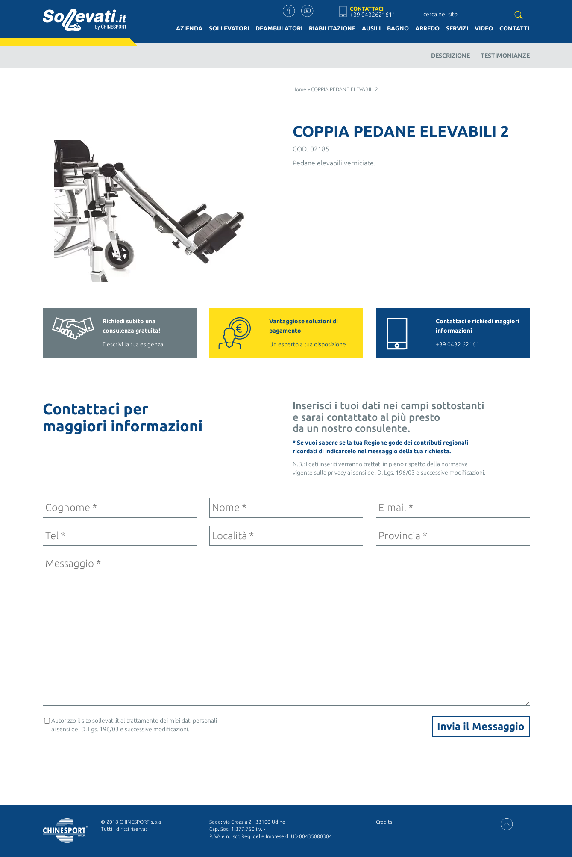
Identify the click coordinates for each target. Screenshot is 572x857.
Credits (384, 821)
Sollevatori (229, 28)
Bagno (398, 28)
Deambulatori (278, 28)
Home (299, 89)
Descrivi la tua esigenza (145, 332)
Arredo (427, 28)
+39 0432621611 (373, 14)
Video (484, 28)
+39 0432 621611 (478, 332)
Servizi (457, 28)
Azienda (189, 28)
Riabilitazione (332, 28)
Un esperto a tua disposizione (312, 332)
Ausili (371, 28)
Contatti (514, 28)
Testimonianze (505, 55)
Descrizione (450, 55)
